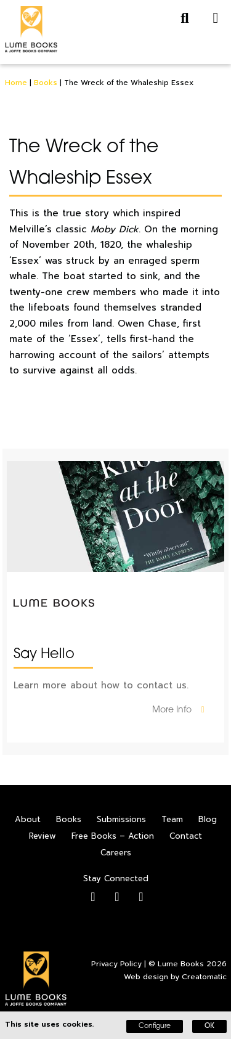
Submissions (121, 819)
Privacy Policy (116, 963)
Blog (207, 819)
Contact (185, 836)
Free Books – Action (112, 836)
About (28, 819)
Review (42, 836)
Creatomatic (204, 976)
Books (45, 82)
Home (16, 82)
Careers (115, 852)
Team (172, 819)
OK (209, 1026)
